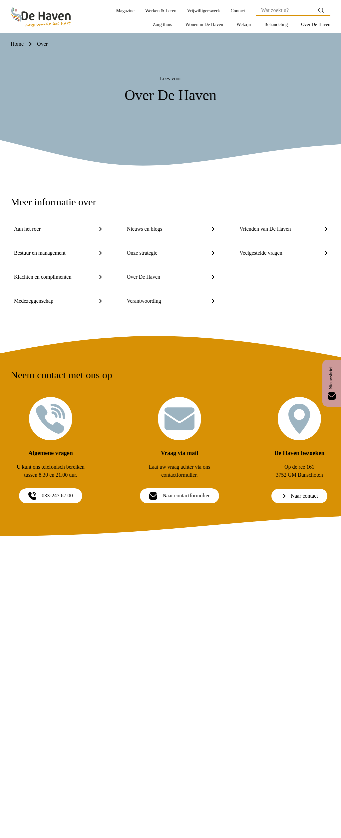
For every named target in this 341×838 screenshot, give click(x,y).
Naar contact (299, 496)
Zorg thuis (162, 24)
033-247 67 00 (50, 496)
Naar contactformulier (179, 496)
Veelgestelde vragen (283, 253)
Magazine (125, 10)
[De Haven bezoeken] (299, 418)
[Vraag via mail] (179, 418)
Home (17, 44)
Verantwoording (170, 301)
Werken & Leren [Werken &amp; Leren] (160, 10)
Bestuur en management (58, 253)
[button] (162, 24)
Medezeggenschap (58, 301)
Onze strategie (170, 253)
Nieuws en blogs (170, 229)
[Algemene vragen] (50, 418)
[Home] (41, 17)
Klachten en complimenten (58, 277)
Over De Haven (315, 24)
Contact (237, 10)
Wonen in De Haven (204, 24)
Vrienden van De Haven (283, 229)
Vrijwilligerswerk (203, 10)
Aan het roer (58, 229)
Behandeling (276, 24)
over (42, 44)
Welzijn (243, 24)
